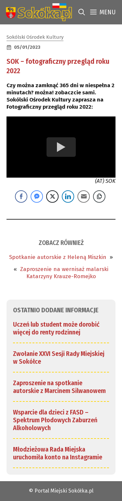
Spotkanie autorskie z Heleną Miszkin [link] (57, 257)
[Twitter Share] (52, 196)
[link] (37, 12)
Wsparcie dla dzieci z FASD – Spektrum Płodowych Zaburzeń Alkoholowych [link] (55, 420)
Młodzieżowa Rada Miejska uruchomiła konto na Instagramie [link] (57, 453)
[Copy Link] (99, 196)
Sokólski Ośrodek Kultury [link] (35, 37)
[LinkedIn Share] (68, 196)
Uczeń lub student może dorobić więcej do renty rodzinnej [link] (56, 328)
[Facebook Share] (21, 196)
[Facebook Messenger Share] (37, 196)
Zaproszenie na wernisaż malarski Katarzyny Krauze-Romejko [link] (64, 273)
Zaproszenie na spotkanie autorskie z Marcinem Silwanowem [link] (59, 387)
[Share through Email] (83, 196)
